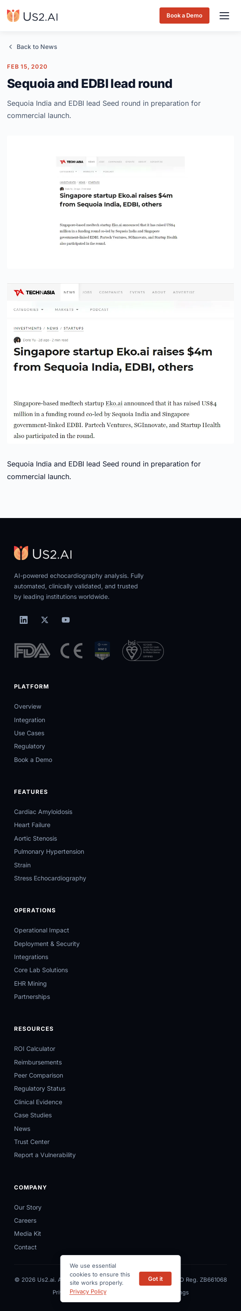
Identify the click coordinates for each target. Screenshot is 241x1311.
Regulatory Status (39, 1088)
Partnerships (32, 996)
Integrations (31, 956)
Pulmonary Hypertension (49, 851)
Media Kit (27, 1233)
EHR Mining (30, 983)
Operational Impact (41, 930)
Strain (22, 865)
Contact (25, 1247)
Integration (29, 719)
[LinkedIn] (23, 619)
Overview (27, 706)
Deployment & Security (47, 943)
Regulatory (29, 746)
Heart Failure (32, 824)
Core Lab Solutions (41, 970)
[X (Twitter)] (44, 619)
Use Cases (29, 733)
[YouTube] (65, 619)
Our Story (28, 1207)
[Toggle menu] (224, 15)
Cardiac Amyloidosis (43, 811)
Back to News (32, 46)
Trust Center (32, 1141)
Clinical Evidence (38, 1102)
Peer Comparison (38, 1075)
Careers (25, 1220)
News (22, 1128)
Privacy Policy (88, 1291)
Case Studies (33, 1115)
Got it (155, 1278)
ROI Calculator (34, 1048)
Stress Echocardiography (50, 878)
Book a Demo (184, 15)
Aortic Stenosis (35, 838)
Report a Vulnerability (45, 1154)
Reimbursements (38, 1062)
